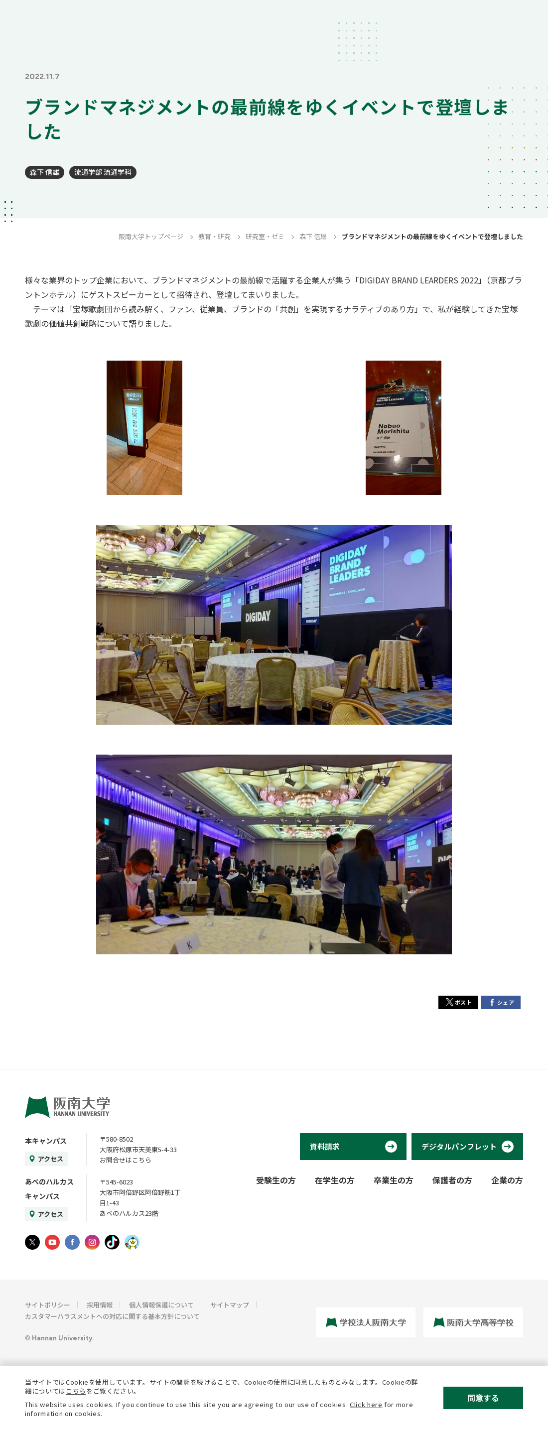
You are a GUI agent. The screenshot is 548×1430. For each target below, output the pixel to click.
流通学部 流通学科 (103, 172)
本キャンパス (46, 1141)
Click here (366, 1404)
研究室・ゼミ (265, 236)
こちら (76, 1391)
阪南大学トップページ (151, 236)
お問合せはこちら (125, 1160)
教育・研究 (214, 236)
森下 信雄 (44, 172)
